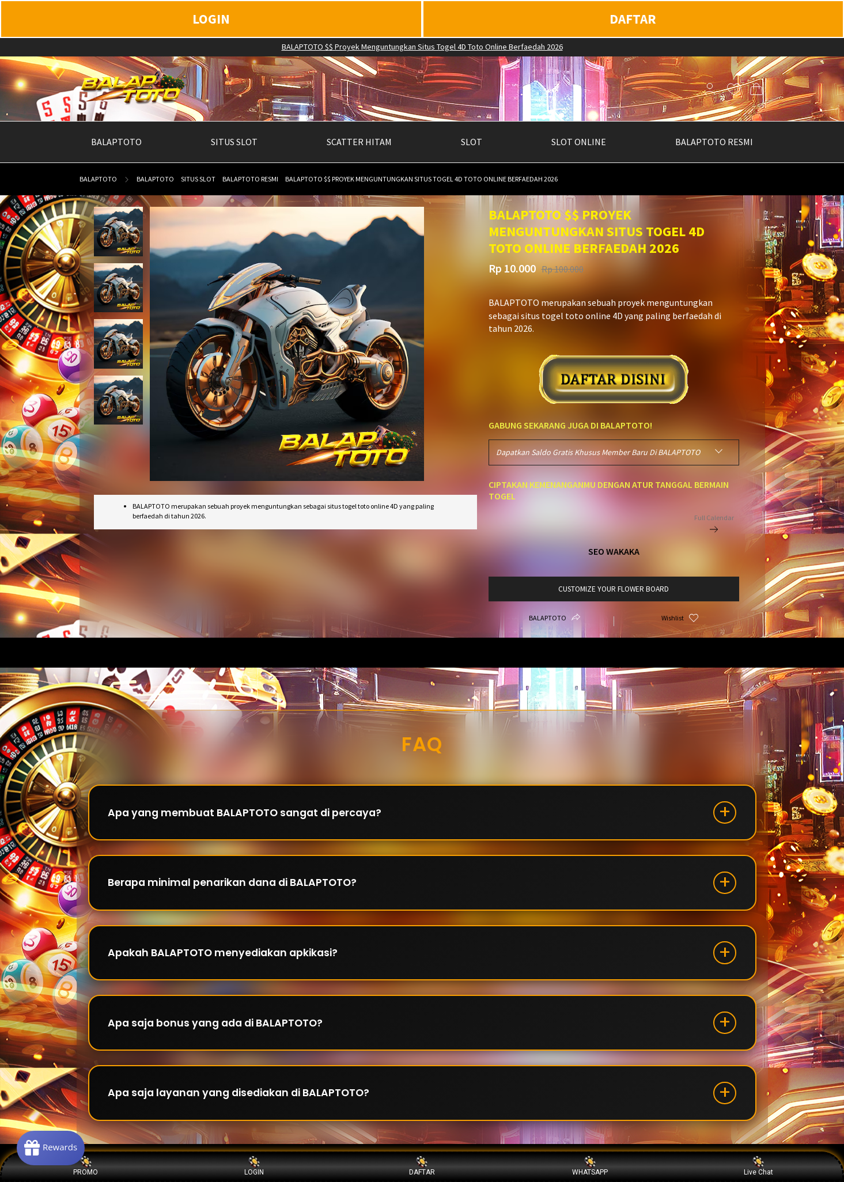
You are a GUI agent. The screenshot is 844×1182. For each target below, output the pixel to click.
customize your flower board (613, 589)
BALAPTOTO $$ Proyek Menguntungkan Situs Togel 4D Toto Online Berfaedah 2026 (422, 46)
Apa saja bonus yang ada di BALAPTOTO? (220, 1029)
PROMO (85, 1166)
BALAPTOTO (98, 179)
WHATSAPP (590, 1166)
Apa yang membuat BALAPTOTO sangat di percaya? (250, 813)
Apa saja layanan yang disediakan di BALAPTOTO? (245, 1101)
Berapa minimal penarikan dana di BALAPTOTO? (238, 885)
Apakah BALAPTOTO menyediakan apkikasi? (227, 957)
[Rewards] (53, 1147)
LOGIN (211, 18)
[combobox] (614, 453)
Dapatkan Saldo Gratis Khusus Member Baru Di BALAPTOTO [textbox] (598, 452)
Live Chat (758, 1166)
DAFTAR (633, 18)
